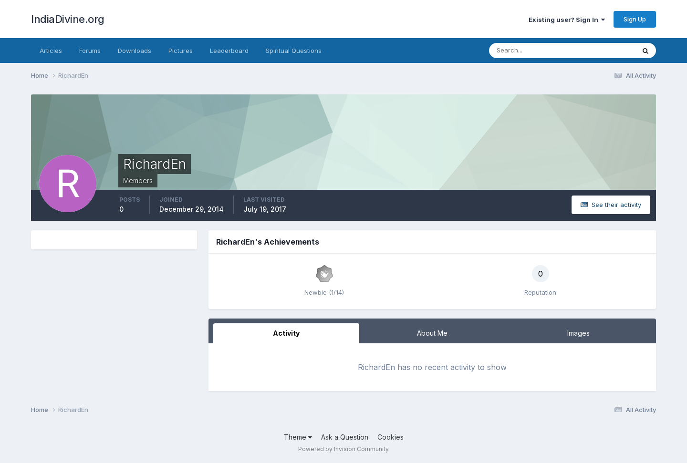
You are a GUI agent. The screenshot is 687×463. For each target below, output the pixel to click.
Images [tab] (578, 333)
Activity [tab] (286, 333)
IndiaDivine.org (67, 19)
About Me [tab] (432, 333)
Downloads (134, 50)
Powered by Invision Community (343, 449)
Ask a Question (344, 437)
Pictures (180, 50)
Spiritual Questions (294, 50)
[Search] (531, 50)
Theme (298, 437)
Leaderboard (229, 50)
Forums (90, 50)
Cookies (390, 437)
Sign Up (635, 19)
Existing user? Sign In (567, 19)
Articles (51, 50)
